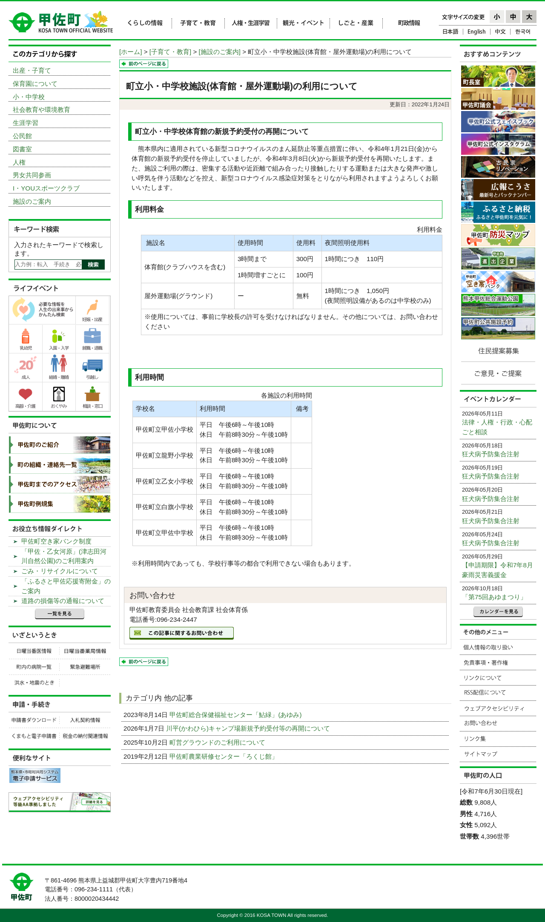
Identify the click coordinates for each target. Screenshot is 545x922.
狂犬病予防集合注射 (490, 454)
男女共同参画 (32, 175)
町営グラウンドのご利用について (218, 742)
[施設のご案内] (220, 51)
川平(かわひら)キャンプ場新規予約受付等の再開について (249, 728)
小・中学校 (29, 96)
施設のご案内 (32, 201)
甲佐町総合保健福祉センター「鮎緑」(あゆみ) (236, 714)
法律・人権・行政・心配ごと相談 (497, 426)
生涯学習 (25, 122)
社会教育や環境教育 (41, 109)
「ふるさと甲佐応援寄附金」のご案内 (66, 586)
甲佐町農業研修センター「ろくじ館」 (224, 756)
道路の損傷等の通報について (62, 600)
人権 (19, 162)
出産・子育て (32, 70)
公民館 (22, 135)
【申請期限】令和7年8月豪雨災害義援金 (497, 569)
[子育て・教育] (170, 51)
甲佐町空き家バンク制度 (56, 541)
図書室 (22, 149)
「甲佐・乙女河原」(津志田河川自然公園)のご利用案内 (63, 556)
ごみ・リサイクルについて (59, 571)
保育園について (35, 83)
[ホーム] (130, 51)
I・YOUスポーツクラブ (46, 188)
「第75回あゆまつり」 (494, 596)
